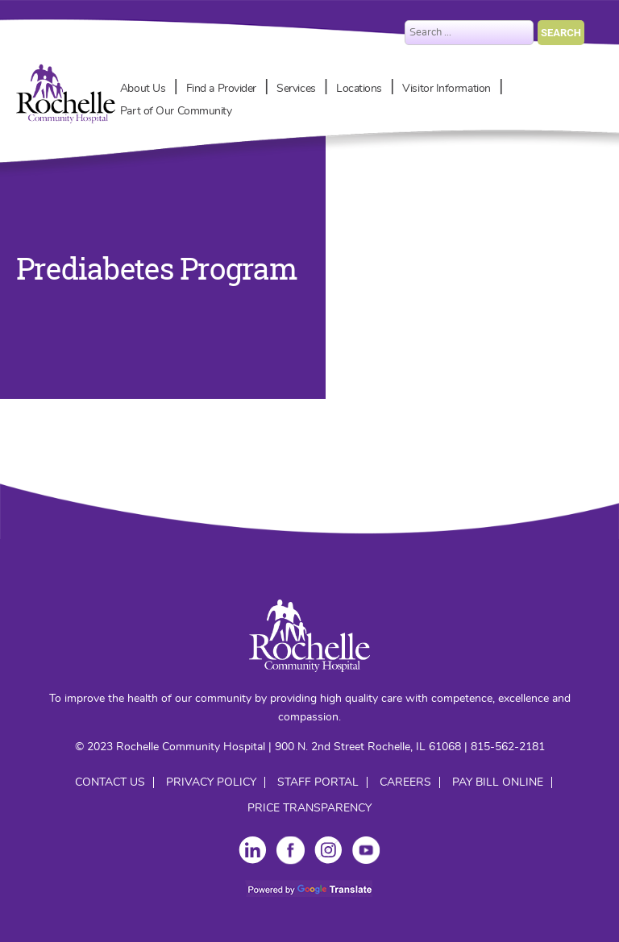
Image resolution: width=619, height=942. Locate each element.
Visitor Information (446, 88)
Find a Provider (221, 88)
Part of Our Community (176, 111)
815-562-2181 (508, 747)
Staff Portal (318, 782)
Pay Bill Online (497, 782)
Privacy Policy (211, 782)
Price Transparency (309, 808)
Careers (405, 782)
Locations (359, 88)
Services (295, 88)
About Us (142, 88)
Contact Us (110, 782)
